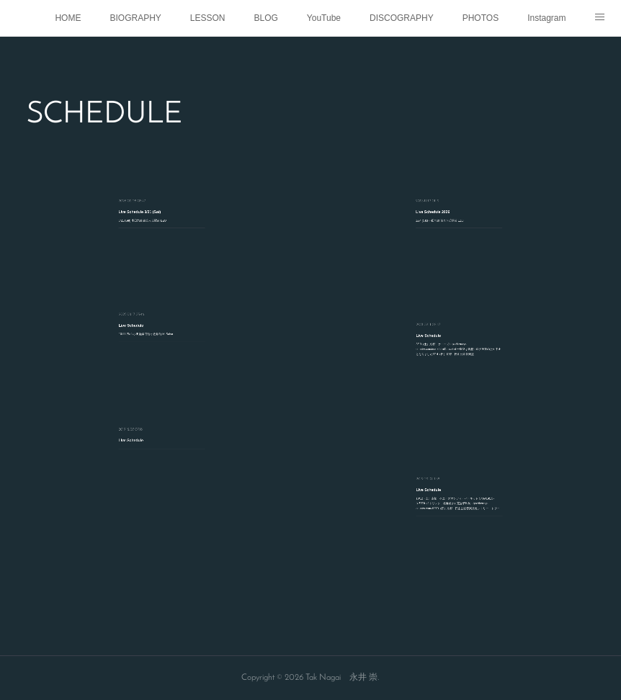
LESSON (207, 18)
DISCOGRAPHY (402, 18)
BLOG (266, 18)
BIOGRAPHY (135, 18)
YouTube (324, 18)
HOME (68, 18)
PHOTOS (481, 18)
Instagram (546, 18)
